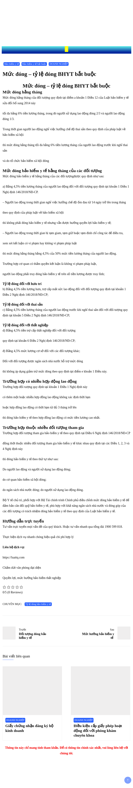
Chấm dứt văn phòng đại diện (22, 567)
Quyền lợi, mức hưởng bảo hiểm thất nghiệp (32, 578)
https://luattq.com (14, 557)
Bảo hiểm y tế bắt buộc (34, 64)
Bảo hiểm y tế (11, 64)
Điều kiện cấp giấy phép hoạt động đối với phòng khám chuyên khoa (98, 730)
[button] (66, 49)
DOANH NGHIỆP (59, 64)
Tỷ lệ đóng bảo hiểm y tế (38, 604)
